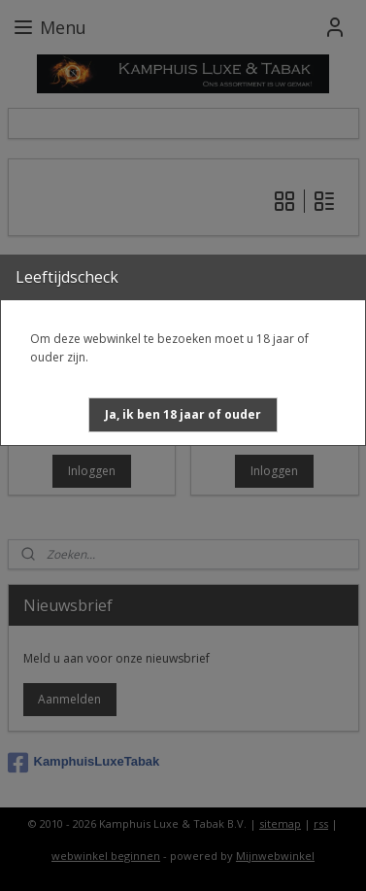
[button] (183, 414)
